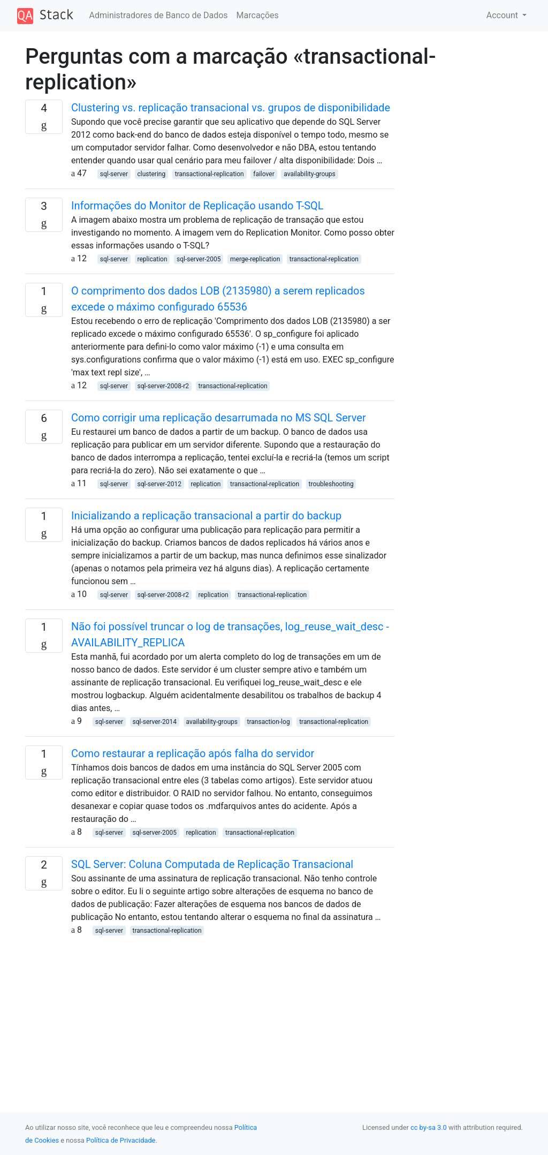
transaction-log (268, 722)
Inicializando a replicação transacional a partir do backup (206, 515)
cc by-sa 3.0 (428, 1127)
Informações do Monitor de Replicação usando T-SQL (197, 205)
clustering (152, 174)
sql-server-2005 (198, 259)
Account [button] (503, 15)
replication (153, 259)
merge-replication (255, 259)
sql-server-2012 (159, 484)
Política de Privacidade (120, 1140)
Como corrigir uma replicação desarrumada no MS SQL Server (218, 417)
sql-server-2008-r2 (163, 386)
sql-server (114, 174)
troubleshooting (331, 484)
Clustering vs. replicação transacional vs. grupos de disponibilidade (230, 107)
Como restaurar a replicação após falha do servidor (192, 753)
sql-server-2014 (155, 722)
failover (263, 174)
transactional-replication (209, 174)
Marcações (258, 15)
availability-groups (310, 174)
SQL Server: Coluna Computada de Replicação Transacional (212, 864)
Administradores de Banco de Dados (158, 15)
